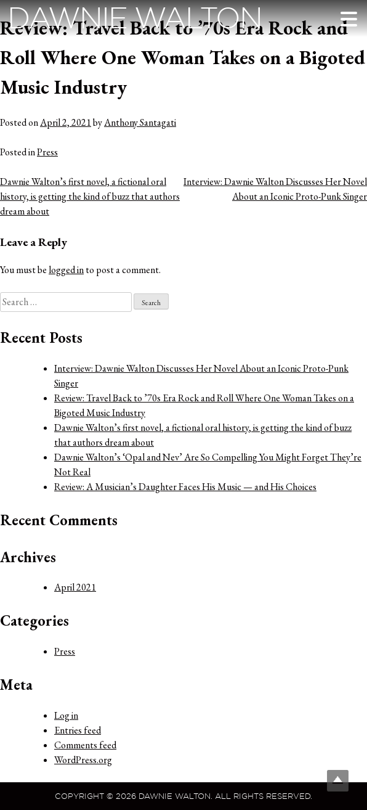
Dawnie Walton (134, 18)
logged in (66, 269)
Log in (66, 715)
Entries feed (77, 730)
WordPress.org (83, 759)
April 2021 (75, 587)
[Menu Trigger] (348, 18)
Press (47, 151)
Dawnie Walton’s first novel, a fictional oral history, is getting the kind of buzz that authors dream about (90, 196)
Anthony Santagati (140, 122)
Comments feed (85, 744)
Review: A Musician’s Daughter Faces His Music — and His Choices (185, 486)
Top (338, 781)
